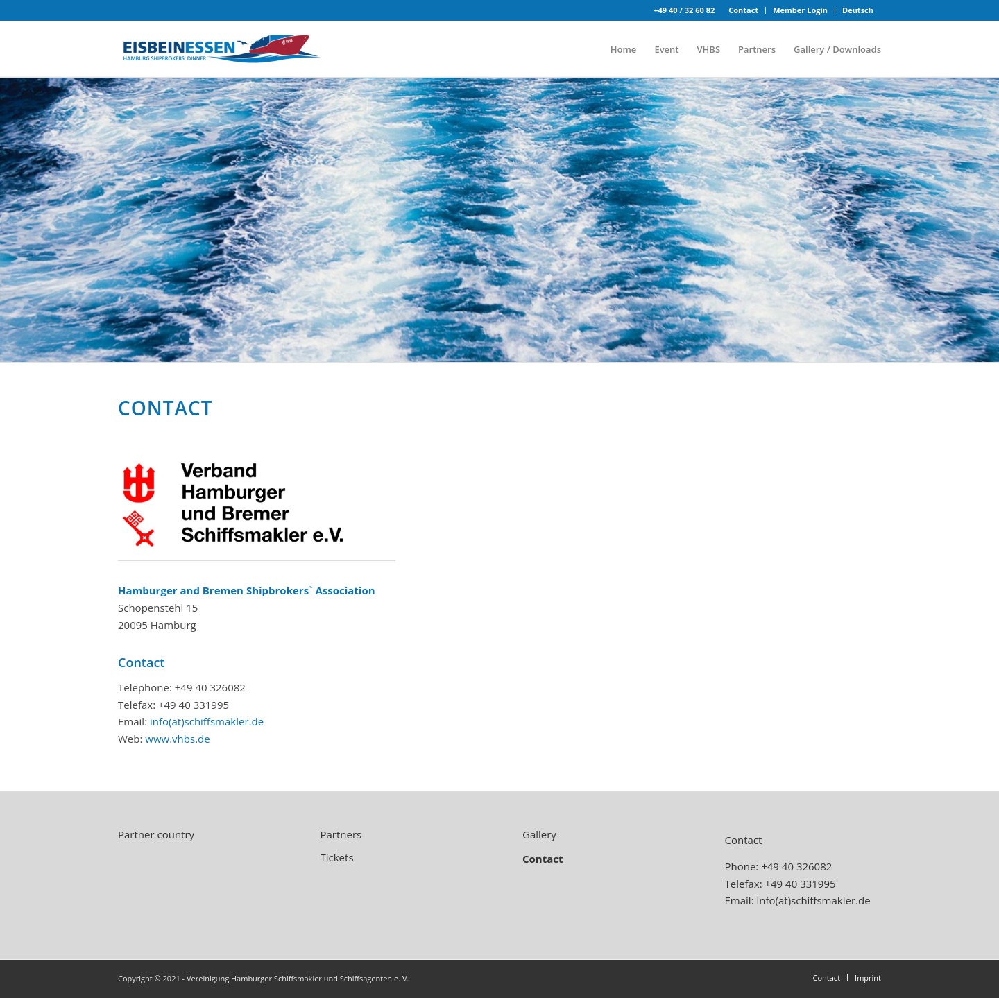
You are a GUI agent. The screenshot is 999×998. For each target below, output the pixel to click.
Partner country (156, 834)
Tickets (337, 857)
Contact (743, 10)
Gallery (539, 834)
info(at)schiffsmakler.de (207, 721)
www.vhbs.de (177, 739)
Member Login (800, 10)
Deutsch (857, 10)
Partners (341, 834)
